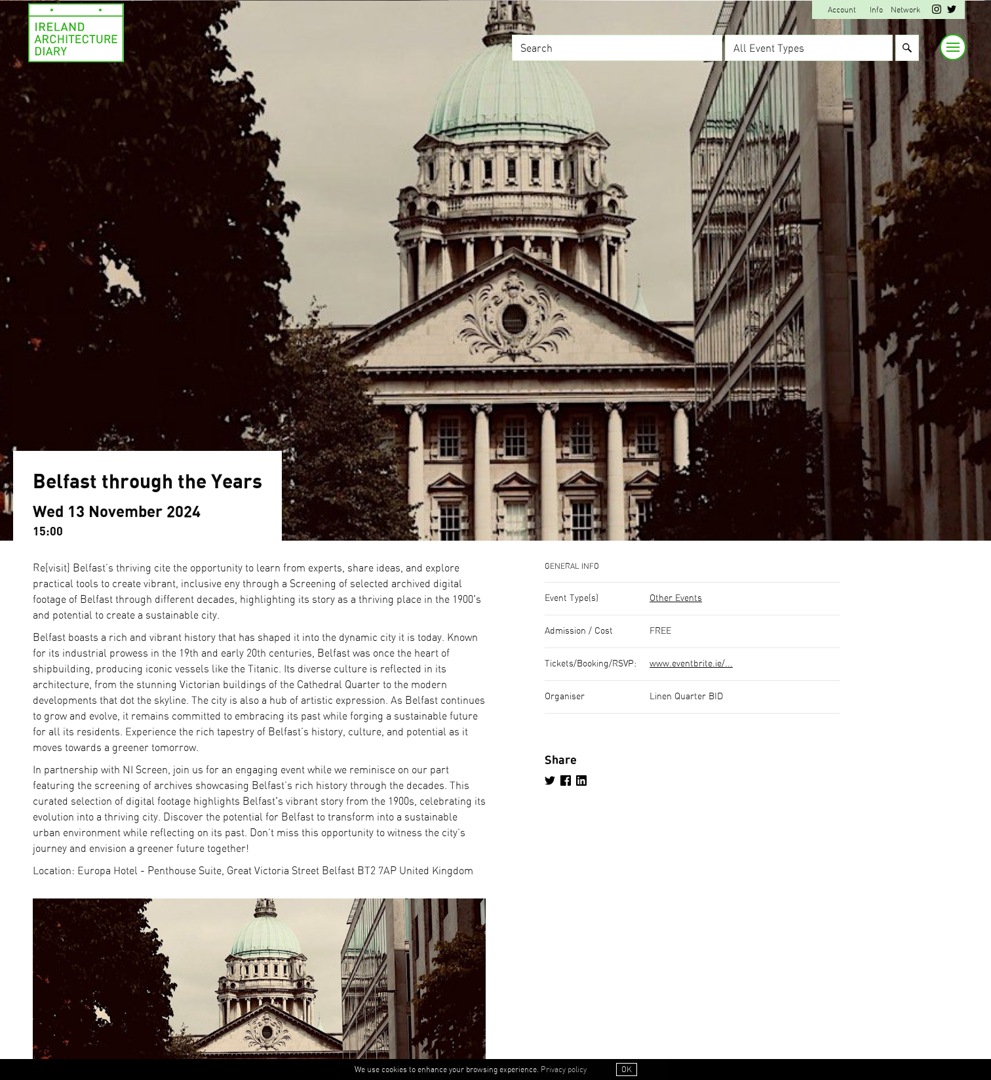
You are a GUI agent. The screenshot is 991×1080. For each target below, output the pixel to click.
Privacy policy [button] (564, 1069)
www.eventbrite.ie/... (691, 663)
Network (905, 10)
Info (876, 10)
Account (842, 10)
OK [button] (626, 1069)
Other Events (676, 598)
